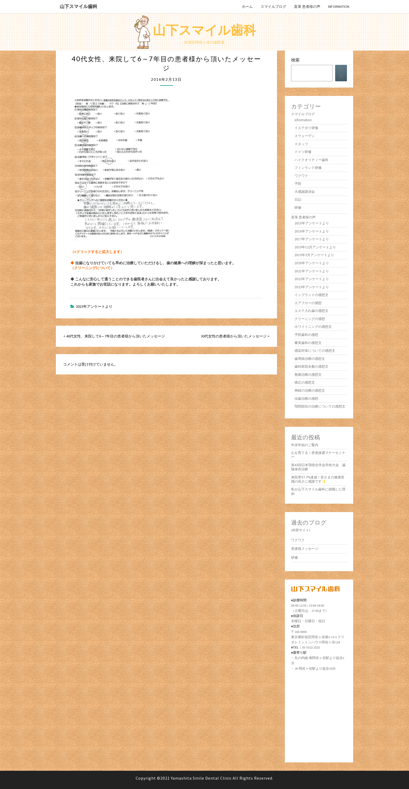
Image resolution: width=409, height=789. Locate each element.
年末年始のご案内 (304, 445)
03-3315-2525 (311, 647)
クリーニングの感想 (309, 319)
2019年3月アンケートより (314, 255)
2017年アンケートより (311, 239)
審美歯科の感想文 (308, 343)
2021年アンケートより (311, 271)
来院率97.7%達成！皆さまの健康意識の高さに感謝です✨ (317, 479)
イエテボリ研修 (306, 128)
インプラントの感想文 (311, 295)
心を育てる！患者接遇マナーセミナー (318, 455)
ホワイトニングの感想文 (313, 326)
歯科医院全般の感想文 (311, 366)
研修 (297, 207)
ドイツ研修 (302, 152)
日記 (297, 199)
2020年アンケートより (311, 263)
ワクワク (301, 176)
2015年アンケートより (94, 306)
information (338, 6)
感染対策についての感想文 (314, 350)
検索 (295, 60)
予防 (297, 183)
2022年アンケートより (311, 279)
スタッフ (301, 144)
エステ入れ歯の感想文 (311, 311)
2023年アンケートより (311, 287)
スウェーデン (304, 136)
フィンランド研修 (308, 167)
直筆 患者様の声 (307, 6)
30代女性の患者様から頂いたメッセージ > (235, 336)
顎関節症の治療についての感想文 (319, 406)
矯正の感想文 (304, 382)
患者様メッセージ (304, 549)
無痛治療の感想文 (308, 374)
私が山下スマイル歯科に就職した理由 (318, 491)
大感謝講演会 (304, 191)
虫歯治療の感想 (306, 398)
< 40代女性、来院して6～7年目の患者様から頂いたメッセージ (114, 336)
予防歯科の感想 (306, 334)
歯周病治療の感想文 (309, 358)
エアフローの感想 (308, 303)
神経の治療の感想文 (309, 390)
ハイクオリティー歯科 (311, 160)
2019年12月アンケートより (315, 247)
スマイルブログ (273, 6)
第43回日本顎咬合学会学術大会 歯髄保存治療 (318, 467)
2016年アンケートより (311, 231)
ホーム (247, 6)
